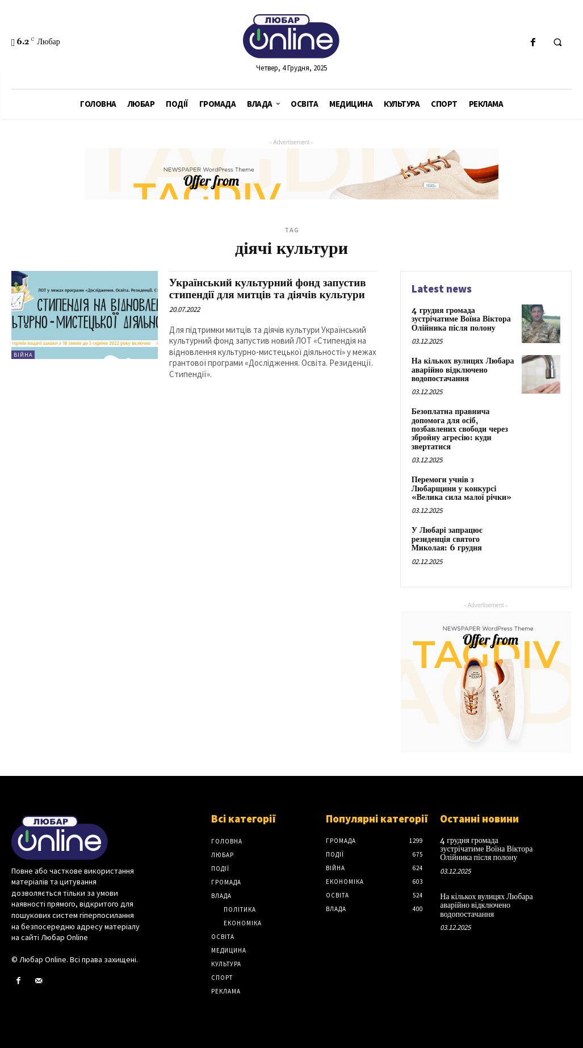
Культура (226, 964)
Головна (226, 841)
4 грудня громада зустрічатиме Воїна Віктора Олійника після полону (461, 319)
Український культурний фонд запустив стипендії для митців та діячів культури (267, 289)
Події (220, 868)
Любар (222, 855)
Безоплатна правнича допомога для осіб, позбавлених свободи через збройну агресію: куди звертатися (460, 429)
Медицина (228, 950)
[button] (557, 43)
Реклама (226, 991)
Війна (23, 354)
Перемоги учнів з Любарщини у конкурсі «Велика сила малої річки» (461, 489)
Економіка (243, 923)
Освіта (222, 937)
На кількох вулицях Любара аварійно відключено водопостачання (463, 370)
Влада (221, 896)
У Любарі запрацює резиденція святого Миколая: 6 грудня (447, 539)
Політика (240, 909)
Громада (226, 882)
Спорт (222, 978)
